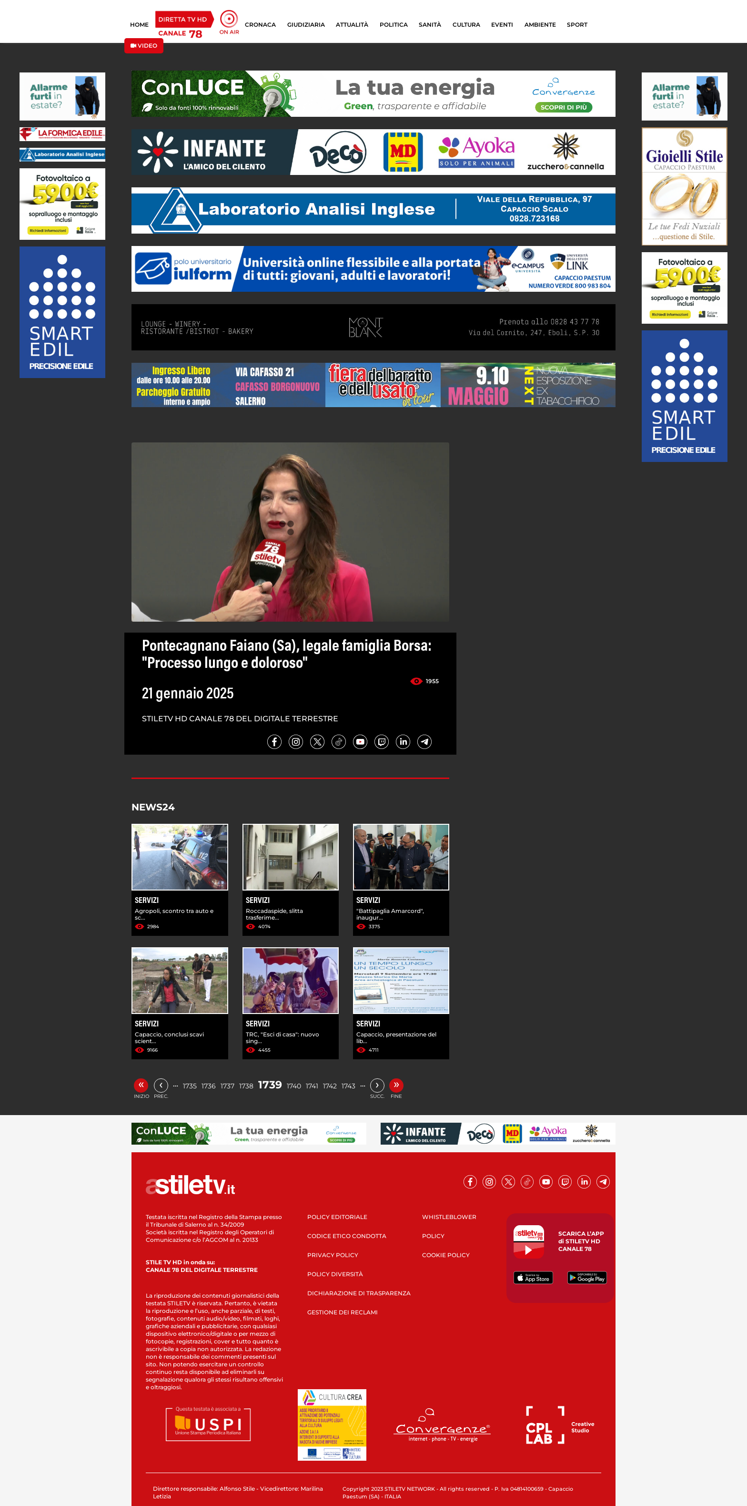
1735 (190, 1086)
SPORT (577, 24)
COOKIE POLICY (446, 1255)
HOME (139, 24)
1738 (246, 1086)
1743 (348, 1086)
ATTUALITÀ (352, 24)
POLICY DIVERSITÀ (335, 1274)
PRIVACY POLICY (332, 1255)
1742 (330, 1086)
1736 (209, 1086)
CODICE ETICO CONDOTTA (346, 1236)
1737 (227, 1086)
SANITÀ (430, 24)
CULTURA (466, 24)
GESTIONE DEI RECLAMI (342, 1312)
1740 (294, 1086)
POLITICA (394, 24)
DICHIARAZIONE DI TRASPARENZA (359, 1293)
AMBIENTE (540, 24)
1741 (312, 1086)
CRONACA (260, 24)
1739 (270, 1084)
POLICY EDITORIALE (337, 1216)
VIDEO (144, 45)
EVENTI (502, 24)
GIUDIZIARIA (306, 24)
